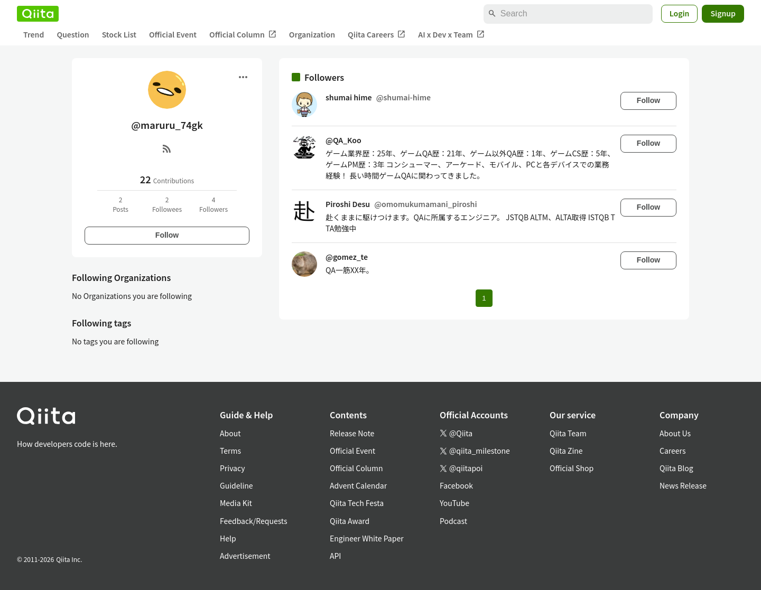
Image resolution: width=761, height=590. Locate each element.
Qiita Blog (676, 468)
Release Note (352, 433)
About (230, 433)
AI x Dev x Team (451, 34)
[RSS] (167, 148)
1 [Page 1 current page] (484, 298)
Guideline (236, 485)
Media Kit (236, 503)
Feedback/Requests (253, 521)
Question (73, 34)
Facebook (456, 485)
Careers (672, 450)
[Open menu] (243, 77)
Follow (167, 235)
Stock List (119, 34)
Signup (723, 13)
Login (680, 13)
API (335, 555)
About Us (675, 433)
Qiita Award (349, 521)
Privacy (232, 468)
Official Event (173, 34)
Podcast (453, 521)
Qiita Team (568, 433)
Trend (33, 34)
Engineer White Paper (367, 538)
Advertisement (245, 555)
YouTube (454, 503)
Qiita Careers (376, 34)
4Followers (213, 204)
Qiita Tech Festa (357, 503)
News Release (683, 485)
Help (228, 538)
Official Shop (571, 468)
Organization (312, 34)
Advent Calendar (358, 485)
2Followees (167, 204)
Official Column (242, 34)
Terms (230, 450)
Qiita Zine (566, 450)
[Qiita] (38, 14)
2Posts (120, 204)
